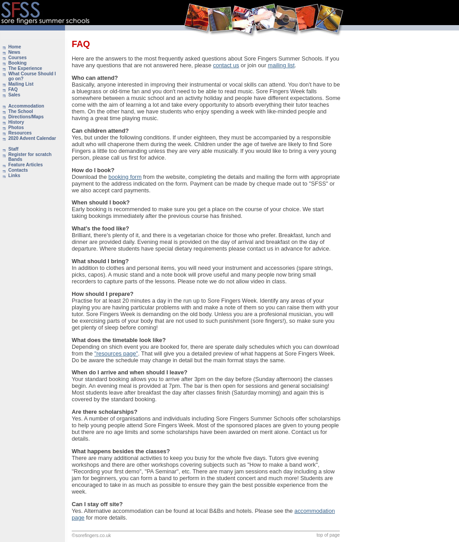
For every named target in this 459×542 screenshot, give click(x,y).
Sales (14, 94)
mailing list (281, 65)
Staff (13, 149)
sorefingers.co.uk (93, 535)
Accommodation (26, 106)
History (16, 122)
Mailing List (20, 84)
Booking (17, 63)
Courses (17, 57)
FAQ (12, 89)
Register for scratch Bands (30, 157)
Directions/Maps (25, 116)
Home (14, 46)
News (14, 52)
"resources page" (116, 353)
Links (14, 175)
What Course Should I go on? (32, 76)
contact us (226, 65)
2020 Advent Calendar (32, 138)
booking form (125, 176)
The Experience (25, 68)
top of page (328, 535)
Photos (16, 127)
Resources (19, 132)
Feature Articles (25, 164)
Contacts (18, 170)
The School (20, 111)
